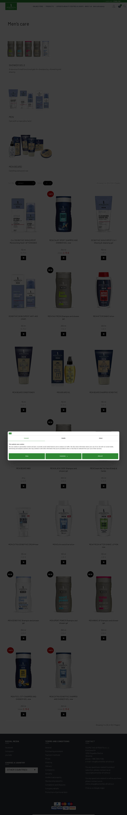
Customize (63, 417)
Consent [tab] (26, 399)
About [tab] (100, 399)
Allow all (100, 417)
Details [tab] (63, 399)
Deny (26, 417)
